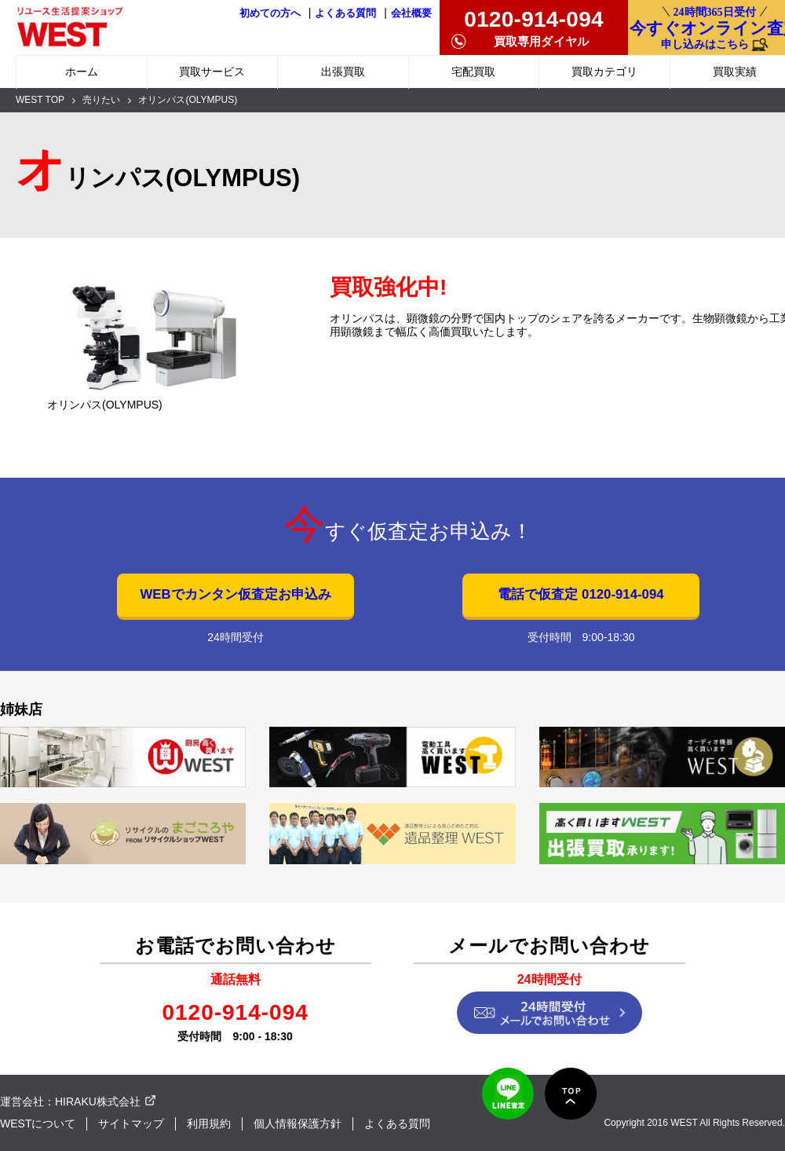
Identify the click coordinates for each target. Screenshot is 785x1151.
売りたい (101, 99)
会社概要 (411, 13)
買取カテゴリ (604, 71)
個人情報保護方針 (297, 1123)
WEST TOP (40, 99)
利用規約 (209, 1123)
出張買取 (343, 71)
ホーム (81, 71)
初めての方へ (270, 13)
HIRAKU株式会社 (98, 1101)
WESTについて (37, 1123)
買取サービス (212, 71)
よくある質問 (345, 13)
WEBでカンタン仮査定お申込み (235, 594)
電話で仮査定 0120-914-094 (580, 594)
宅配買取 (473, 71)
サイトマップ (131, 1123)
